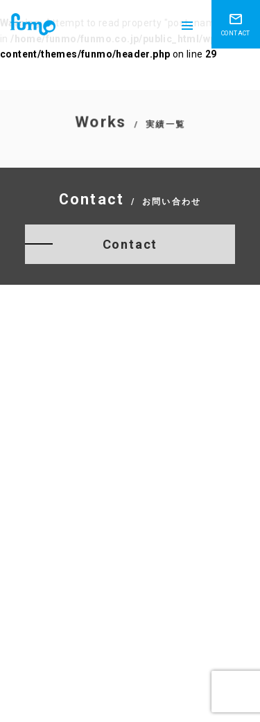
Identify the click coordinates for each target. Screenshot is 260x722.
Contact (130, 244)
